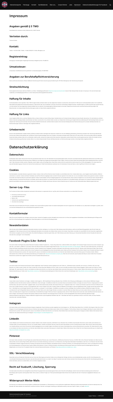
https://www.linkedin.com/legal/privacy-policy (19, 333)
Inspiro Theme (92, 399)
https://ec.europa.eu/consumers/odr (57, 94)
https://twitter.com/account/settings (86, 274)
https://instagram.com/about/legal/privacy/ (43, 315)
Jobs (72, 5)
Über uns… (55, 5)
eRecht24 (87, 389)
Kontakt (36, 5)
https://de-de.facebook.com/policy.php (54, 256)
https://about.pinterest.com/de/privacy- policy (66, 350)
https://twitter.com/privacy (33, 274)
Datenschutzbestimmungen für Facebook (95, 5)
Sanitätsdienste (45, 5)
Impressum (78, 5)
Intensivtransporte (19, 5)
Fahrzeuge (29, 5)
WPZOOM (101, 399)
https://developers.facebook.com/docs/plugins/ (70, 249)
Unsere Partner (64, 5)
